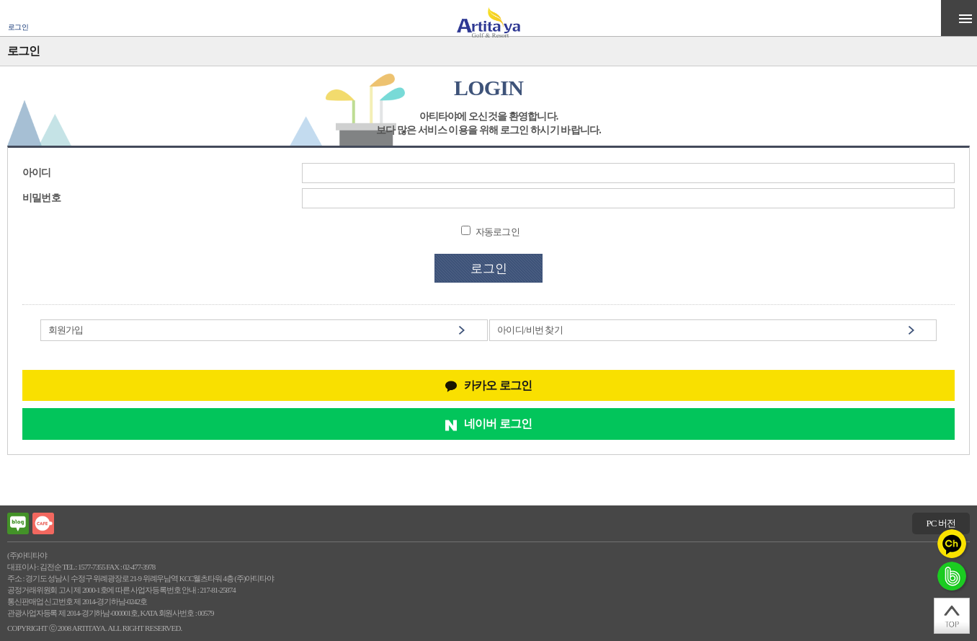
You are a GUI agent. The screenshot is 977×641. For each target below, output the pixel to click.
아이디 (36, 172)
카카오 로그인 (498, 385)
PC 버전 (940, 523)
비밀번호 (41, 198)
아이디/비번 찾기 (530, 329)
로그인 (18, 27)
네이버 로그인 (498, 423)
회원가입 (66, 329)
